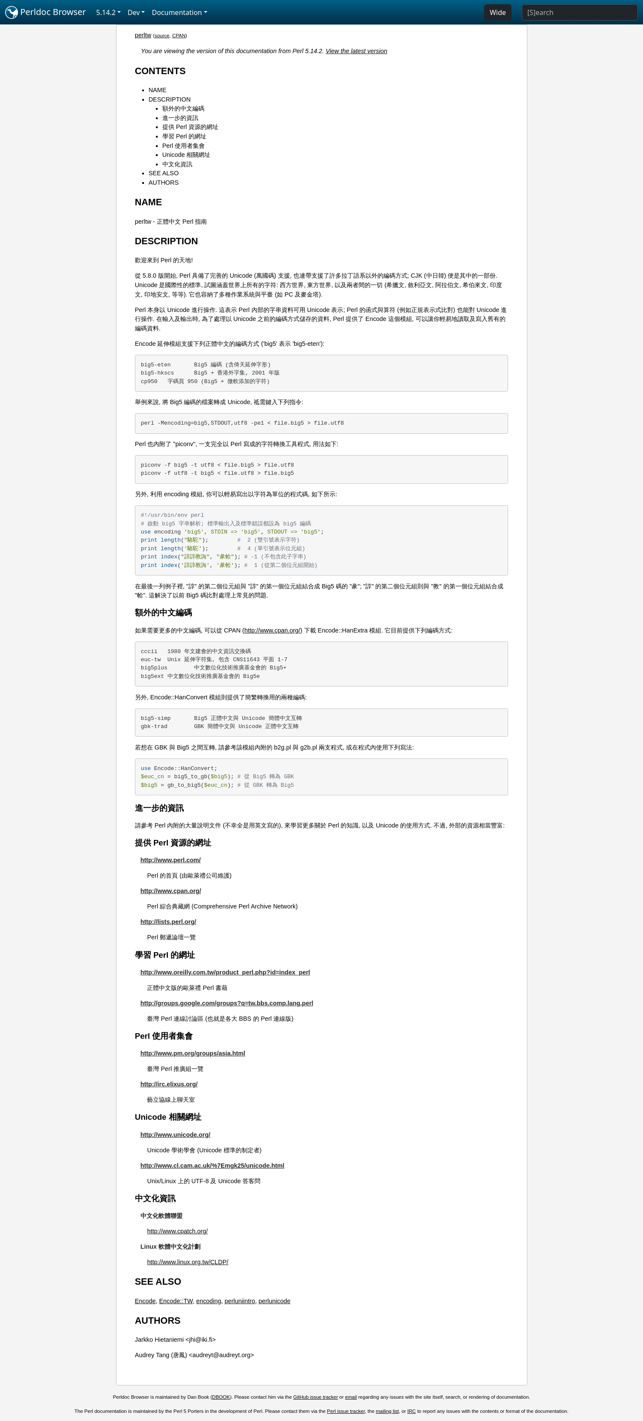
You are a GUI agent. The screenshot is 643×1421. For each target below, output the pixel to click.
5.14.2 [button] (106, 12)
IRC (411, 1411)
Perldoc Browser (45, 12)
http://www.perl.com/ (171, 860)
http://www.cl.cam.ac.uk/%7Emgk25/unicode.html (212, 1165)
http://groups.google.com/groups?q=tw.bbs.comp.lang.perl (227, 1003)
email (351, 1397)
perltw (143, 35)
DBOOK (221, 1397)
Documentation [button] (177, 12)
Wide (498, 12)
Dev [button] (134, 12)
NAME (158, 90)
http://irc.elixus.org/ (169, 1084)
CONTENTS (160, 71)
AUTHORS (164, 182)
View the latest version (356, 51)
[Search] (580, 12)
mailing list (387, 1411)
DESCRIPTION (170, 99)
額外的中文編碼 (183, 108)
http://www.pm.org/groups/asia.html (193, 1053)
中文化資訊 (177, 164)
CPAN (178, 35)
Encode (145, 1301)
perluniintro (239, 1301)
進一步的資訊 (180, 117)
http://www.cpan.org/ (272, 630)
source (162, 35)
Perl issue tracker (346, 1411)
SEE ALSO (164, 173)
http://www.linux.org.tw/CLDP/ (187, 1262)
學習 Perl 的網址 (184, 136)
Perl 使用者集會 (183, 145)
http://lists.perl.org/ (168, 921)
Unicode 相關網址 (186, 154)
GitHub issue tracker (315, 1397)
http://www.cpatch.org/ (177, 1231)
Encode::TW (176, 1301)
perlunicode (274, 1301)
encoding (208, 1301)
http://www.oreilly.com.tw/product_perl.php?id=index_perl (225, 972)
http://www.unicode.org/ (175, 1134)
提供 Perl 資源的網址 (190, 126)
